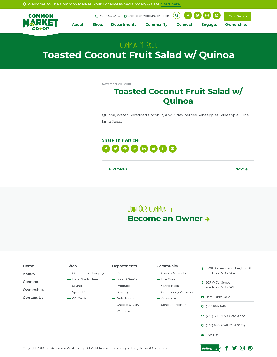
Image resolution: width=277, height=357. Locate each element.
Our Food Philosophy (88, 273)
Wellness (123, 311)
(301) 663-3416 (215, 306)
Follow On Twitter (198, 15)
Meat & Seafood (129, 279)
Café (120, 273)
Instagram (207, 15)
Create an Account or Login (148, 16)
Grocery (123, 292)
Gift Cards (79, 298)
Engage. (209, 24)
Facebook (188, 15)
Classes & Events (173, 273)
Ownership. (236, 24)
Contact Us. (34, 298)
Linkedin (144, 149)
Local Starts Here (85, 279)
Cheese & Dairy (128, 305)
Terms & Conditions (153, 348)
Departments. (124, 24)
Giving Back (170, 286)
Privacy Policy (126, 348)
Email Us (212, 335)
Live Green (169, 279)
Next (240, 169)
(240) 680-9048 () (225, 325)
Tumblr (163, 149)
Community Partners (177, 292)
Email (173, 149)
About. (78, 24)
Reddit (154, 149)
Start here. (171, 4)
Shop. (98, 24)
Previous (120, 169)
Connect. (185, 24)
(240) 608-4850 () (225, 316)
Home (28, 266)
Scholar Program (174, 305)
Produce (123, 286)
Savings (77, 286)
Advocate (168, 298)
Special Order (82, 292)
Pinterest (217, 15)
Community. (157, 24)
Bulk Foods (125, 298)
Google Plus (134, 149)
